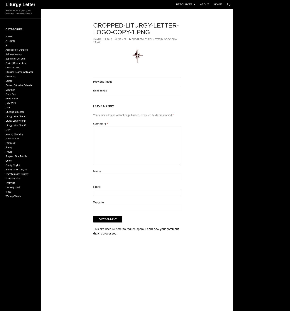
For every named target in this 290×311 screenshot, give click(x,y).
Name (97, 171)
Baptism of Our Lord (15, 58)
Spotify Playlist (13, 165)
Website (98, 202)
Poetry (9, 147)
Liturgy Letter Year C (16, 125)
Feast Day (11, 94)
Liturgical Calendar (15, 112)
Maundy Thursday (14, 134)
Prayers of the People (16, 156)
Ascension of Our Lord (17, 50)
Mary (8, 129)
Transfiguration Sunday (17, 174)
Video (8, 192)
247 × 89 (122, 39)
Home (218, 4)
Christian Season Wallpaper (19, 72)
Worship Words (13, 196)
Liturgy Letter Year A (16, 116)
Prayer (9, 152)
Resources (184, 4)
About (204, 4)
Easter (9, 81)
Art (7, 45)
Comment (100, 123)
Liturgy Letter (20, 4)
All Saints (10, 41)
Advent (9, 36)
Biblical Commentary (16, 63)
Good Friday (12, 98)
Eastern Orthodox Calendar (19, 85)
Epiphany (10, 90)
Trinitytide (10, 183)
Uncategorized (13, 187)
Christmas (11, 76)
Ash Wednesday (14, 54)
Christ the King (13, 67)
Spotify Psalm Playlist (16, 169)
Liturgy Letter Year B (16, 121)
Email (97, 186)
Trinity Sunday (13, 178)
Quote (9, 160)
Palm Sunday (12, 138)
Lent (8, 107)
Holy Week (11, 103)
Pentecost (10, 143)
